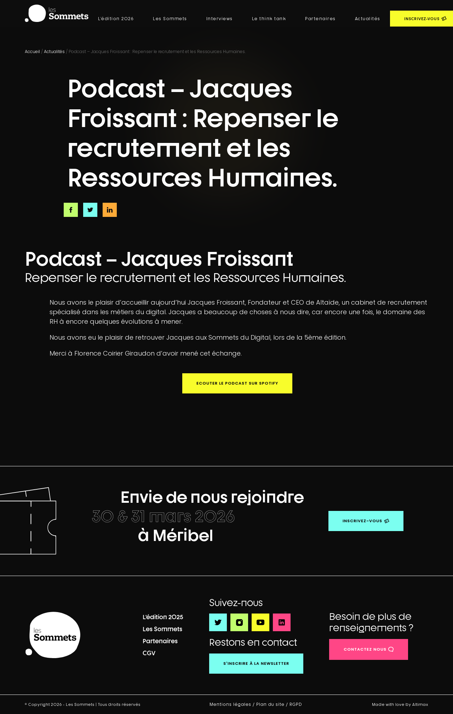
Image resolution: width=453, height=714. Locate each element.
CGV (149, 653)
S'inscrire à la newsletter (256, 663)
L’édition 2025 (163, 617)
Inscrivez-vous (362, 521)
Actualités (367, 18)
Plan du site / (272, 704)
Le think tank (269, 18)
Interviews (219, 18)
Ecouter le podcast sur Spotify (237, 383)
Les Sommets (170, 18)
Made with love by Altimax (400, 704)
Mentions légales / (233, 704)
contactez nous (365, 649)
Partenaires (320, 18)
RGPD (296, 704)
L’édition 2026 (116, 18)
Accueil (32, 51)
